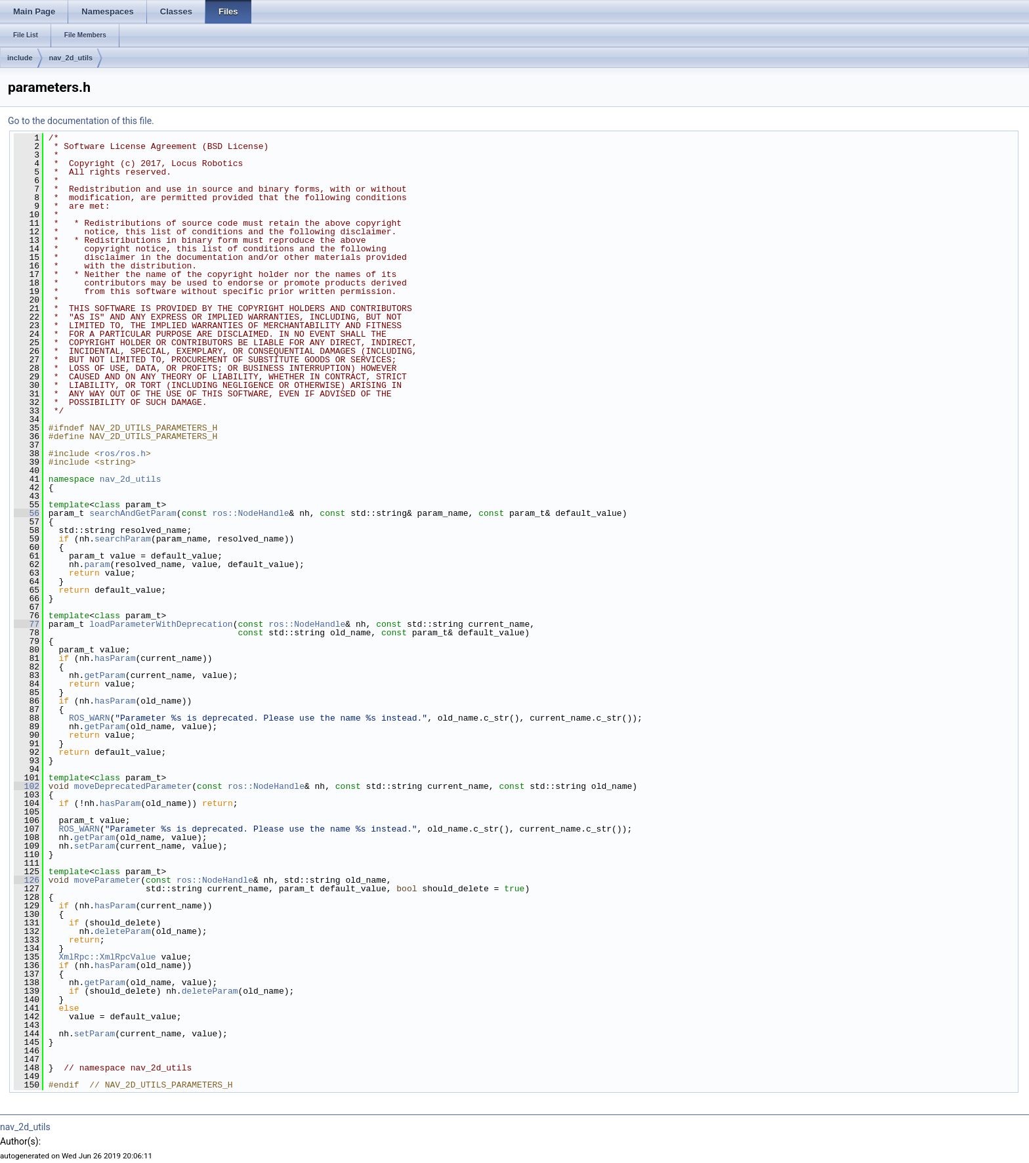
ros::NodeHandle (250, 513)
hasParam (114, 658)
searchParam (122, 539)
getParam (104, 675)
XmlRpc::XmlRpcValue (107, 957)
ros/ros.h (123, 453)
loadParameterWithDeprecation (160, 624)
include (20, 58)
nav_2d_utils (71, 58)
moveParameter (107, 880)
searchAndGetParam (133, 513)
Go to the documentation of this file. (81, 121)
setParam (94, 846)
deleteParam (122, 931)
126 (26, 880)
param (97, 564)
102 (26, 786)
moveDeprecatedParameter (133, 786)
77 (26, 624)
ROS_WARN (89, 718)
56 (26, 513)
